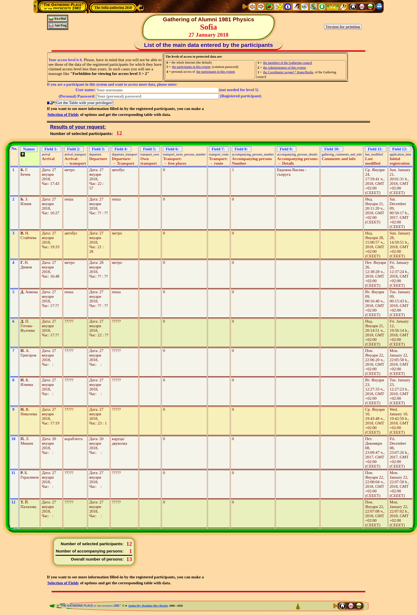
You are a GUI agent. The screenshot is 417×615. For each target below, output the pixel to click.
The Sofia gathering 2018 (113, 7)
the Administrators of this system (284, 68)
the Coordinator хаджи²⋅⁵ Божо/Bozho (288, 72)
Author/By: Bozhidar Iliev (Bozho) (148, 605)
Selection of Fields (63, 114)
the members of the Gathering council (287, 63)
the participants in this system (191, 67)
